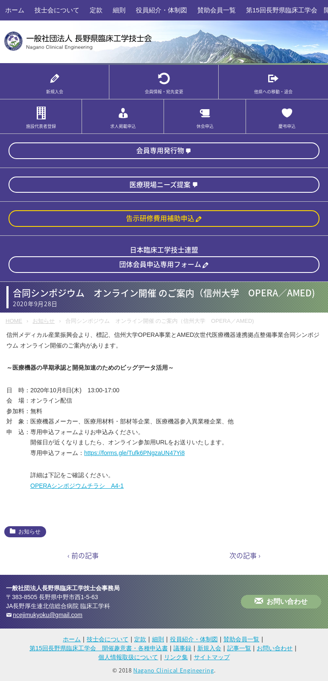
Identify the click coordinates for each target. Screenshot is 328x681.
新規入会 (209, 648)
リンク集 (176, 657)
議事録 (182, 648)
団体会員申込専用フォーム (160, 264)
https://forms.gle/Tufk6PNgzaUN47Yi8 (134, 452)
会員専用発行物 (160, 150)
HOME (14, 321)
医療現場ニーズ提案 (159, 184)
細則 (119, 10)
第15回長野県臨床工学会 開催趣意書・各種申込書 (98, 648)
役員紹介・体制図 (161, 10)
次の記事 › (245, 555)
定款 (96, 10)
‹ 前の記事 (83, 555)
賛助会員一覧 (216, 10)
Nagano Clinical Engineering (173, 670)
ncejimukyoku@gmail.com (47, 614)
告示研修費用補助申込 (160, 218)
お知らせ (43, 321)
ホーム (14, 10)
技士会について (57, 10)
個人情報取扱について (128, 657)
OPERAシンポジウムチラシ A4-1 (77, 485)
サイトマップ (212, 657)
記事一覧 (239, 648)
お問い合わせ (287, 601)
